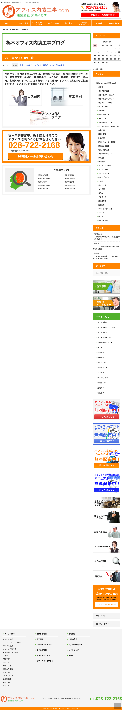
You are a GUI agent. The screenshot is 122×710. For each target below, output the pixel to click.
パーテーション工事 (105, 122)
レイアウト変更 (103, 173)
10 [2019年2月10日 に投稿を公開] (119, 52)
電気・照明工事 (103, 150)
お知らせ (101, 110)
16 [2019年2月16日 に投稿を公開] (115, 55)
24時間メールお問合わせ (103, 14)
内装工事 (101, 130)
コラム (100, 193)
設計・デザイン (103, 177)
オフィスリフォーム (105, 165)
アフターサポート (43, 655)
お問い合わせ (114, 23)
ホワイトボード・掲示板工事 (108, 126)
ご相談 (100, 181)
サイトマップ (100, 616)
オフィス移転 (103, 169)
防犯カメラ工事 (103, 146)
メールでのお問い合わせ (106, 604)
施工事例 (68, 23)
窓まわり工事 (103, 220)
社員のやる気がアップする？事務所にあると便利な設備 (42, 65)
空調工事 (101, 205)
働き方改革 (102, 185)
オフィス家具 (103, 106)
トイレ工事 (102, 118)
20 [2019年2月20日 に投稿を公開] (103, 59)
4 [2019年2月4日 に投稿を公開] (94, 52)
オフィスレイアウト (105, 103)
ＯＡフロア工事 (103, 91)
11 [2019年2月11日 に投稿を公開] (95, 55)
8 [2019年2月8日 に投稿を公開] (111, 52)
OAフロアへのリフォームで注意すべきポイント (106, 238)
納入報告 (101, 161)
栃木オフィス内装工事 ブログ (106, 83)
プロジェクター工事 (105, 209)
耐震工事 (101, 138)
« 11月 (95, 69)
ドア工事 (101, 212)
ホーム (7, 23)
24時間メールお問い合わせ (35, 137)
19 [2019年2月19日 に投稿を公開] (99, 59)
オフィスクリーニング (106, 95)
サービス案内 (23, 23)
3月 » (101, 69)
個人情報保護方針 (75, 644)
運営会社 (99, 23)
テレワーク (102, 197)
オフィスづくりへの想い (38, 23)
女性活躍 (101, 189)
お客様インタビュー (84, 23)
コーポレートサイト (103, 624)
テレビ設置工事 (103, 114)
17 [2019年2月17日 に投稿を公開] (119, 55)
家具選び (101, 158)
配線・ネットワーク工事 (106, 142)
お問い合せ (73, 639)
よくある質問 (42, 650)
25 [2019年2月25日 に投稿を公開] (95, 62)
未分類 (15, 65)
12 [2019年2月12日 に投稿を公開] (99, 55)
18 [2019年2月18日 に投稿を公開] (95, 59)
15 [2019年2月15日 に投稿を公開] (111, 55)
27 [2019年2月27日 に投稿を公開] (103, 62)
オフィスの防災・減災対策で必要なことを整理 (106, 247)
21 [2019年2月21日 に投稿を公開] (107, 59)
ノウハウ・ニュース (105, 154)
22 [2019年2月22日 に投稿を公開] (111, 59)
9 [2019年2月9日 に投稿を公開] (115, 52)
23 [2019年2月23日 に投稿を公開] (115, 59)
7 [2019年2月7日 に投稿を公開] (107, 52)
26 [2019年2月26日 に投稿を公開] (99, 62)
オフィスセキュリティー (106, 99)
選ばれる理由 (53, 23)
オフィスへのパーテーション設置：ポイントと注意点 (105, 257)
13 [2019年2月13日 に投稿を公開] (103, 55)
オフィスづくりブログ (45, 661)
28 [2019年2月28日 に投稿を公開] (107, 62)
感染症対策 (102, 201)
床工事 (100, 216)
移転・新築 (102, 134)
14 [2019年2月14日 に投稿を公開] (107, 55)
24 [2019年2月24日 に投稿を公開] (119, 59)
